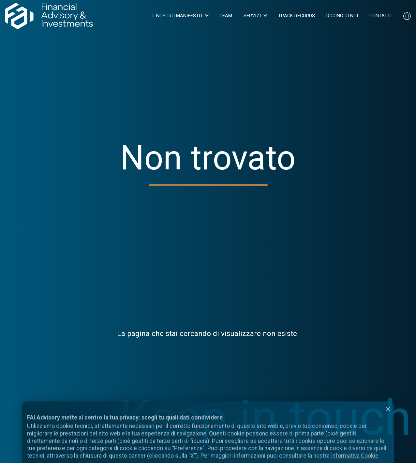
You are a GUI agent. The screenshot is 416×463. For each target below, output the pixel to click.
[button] (179, 16)
